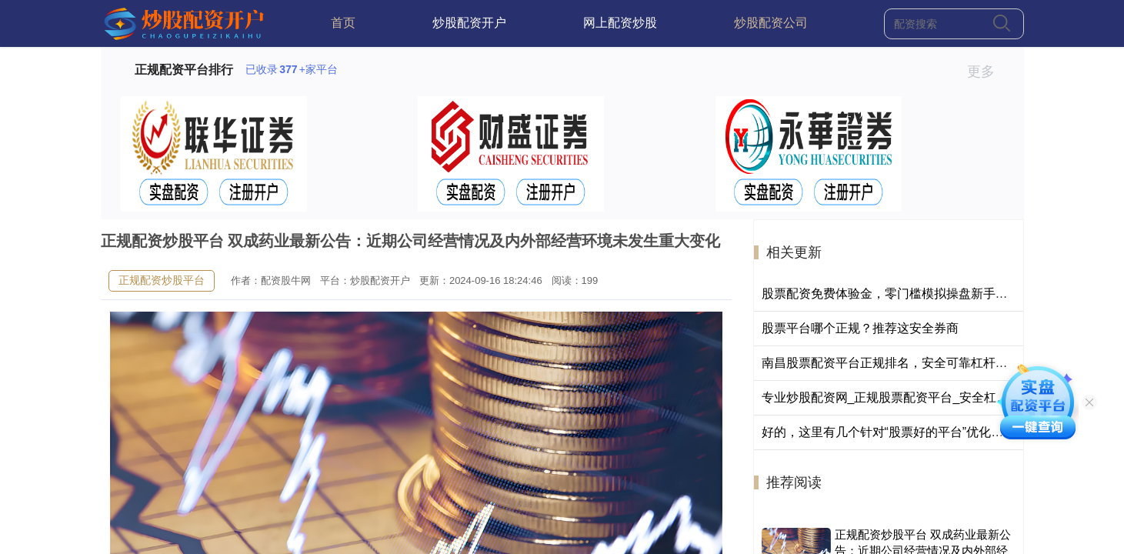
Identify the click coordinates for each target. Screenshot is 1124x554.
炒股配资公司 (771, 22)
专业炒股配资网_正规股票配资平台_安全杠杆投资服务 (910, 397)
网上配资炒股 (620, 22)
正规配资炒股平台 (161, 280)
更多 (987, 71)
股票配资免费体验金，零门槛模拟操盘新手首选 (891, 293)
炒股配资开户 (469, 22)
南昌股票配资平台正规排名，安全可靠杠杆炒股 (891, 362)
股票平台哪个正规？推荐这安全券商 (860, 328)
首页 (343, 22)
